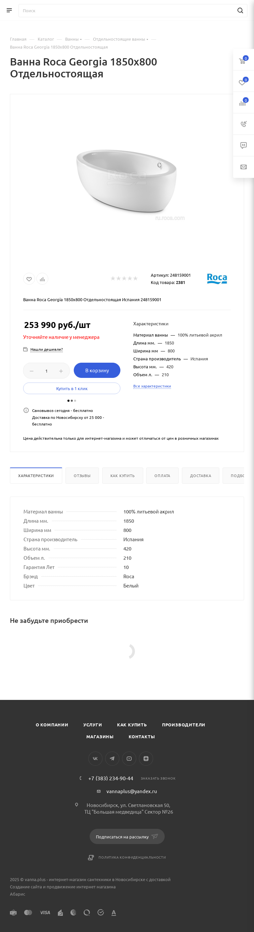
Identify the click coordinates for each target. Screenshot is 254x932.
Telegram (112, 758)
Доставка (200, 475)
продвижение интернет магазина (81, 886)
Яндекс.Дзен (146, 758)
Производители (183, 724)
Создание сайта (26, 886)
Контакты (142, 736)
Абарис (17, 894)
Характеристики (36, 475)
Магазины (100, 736)
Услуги (92, 724)
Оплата (162, 475)
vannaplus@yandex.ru (131, 791)
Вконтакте (95, 758)
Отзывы (82, 475)
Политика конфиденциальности (132, 857)
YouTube (129, 758)
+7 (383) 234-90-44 (110, 778)
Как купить (122, 475)
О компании (52, 724)
